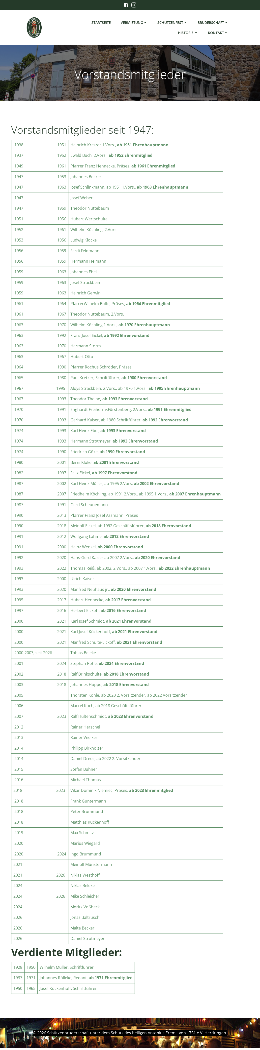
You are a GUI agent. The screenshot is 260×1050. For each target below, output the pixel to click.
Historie (189, 33)
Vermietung (134, 23)
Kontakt (219, 33)
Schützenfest (173, 23)
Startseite (102, 23)
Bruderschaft (213, 23)
